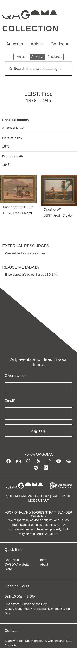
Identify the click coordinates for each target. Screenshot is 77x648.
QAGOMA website (17, 564)
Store (8, 569)
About (44, 564)
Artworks (14, 43)
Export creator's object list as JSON (29, 274)
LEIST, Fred (11, 213)
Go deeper (61, 43)
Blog (43, 559)
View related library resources (25, 253)
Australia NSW (13, 128)
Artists (37, 43)
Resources (54, 56)
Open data (12, 559)
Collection (30, 28)
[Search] (38, 68)
